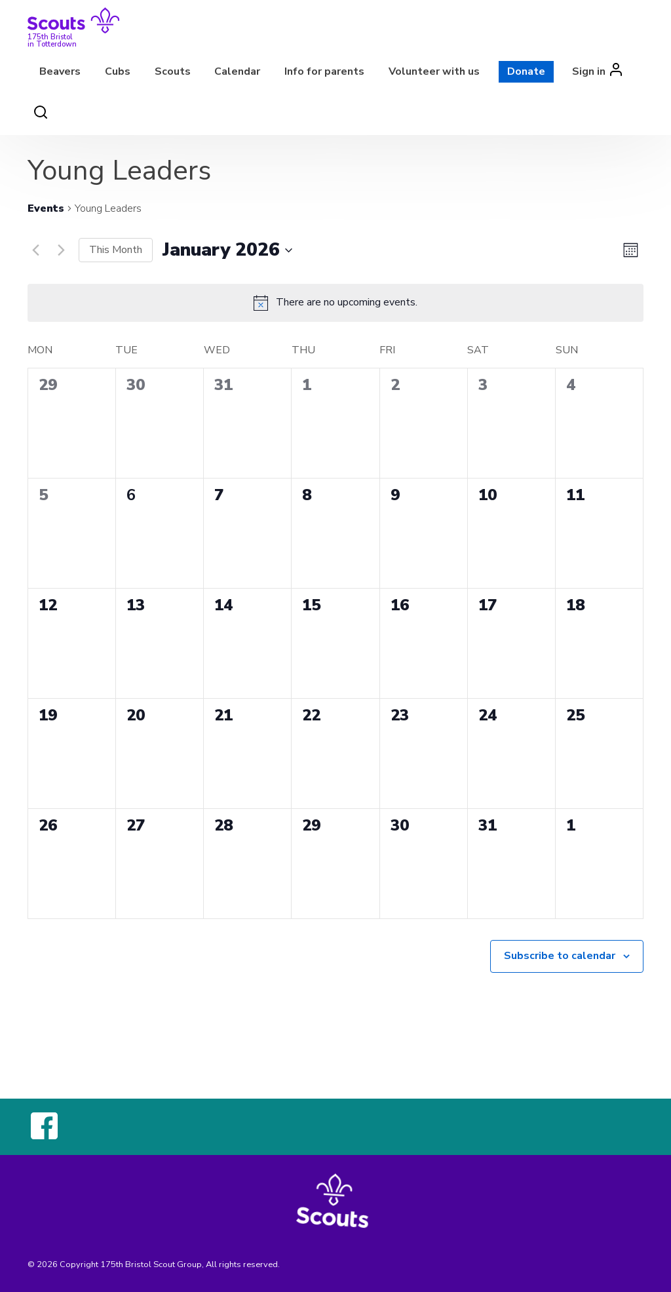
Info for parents (324, 71)
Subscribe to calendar (559, 956)
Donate (526, 71)
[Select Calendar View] (630, 250)
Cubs (117, 71)
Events (46, 208)
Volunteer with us (434, 71)
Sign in (588, 71)
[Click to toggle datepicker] (227, 250)
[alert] (346, 302)
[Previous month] (35, 250)
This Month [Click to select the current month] (115, 250)
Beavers (60, 71)
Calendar (237, 71)
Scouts (173, 71)
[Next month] (61, 250)
